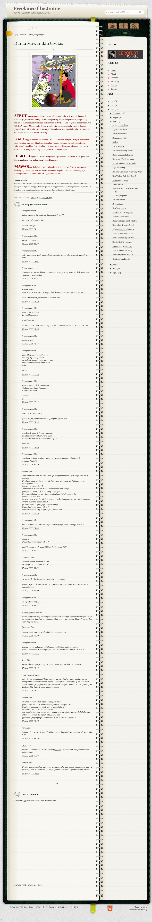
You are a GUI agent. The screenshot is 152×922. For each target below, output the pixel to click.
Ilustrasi (30, 35)
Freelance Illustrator (37, 9)
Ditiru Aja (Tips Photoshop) (123, 159)
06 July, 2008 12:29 (30, 374)
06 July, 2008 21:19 (30, 464)
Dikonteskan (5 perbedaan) (123, 229)
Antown (25, 471)
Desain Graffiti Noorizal (122, 242)
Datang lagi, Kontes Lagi (122, 246)
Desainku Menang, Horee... (123, 151)
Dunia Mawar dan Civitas (122, 233)
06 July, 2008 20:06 (30, 447)
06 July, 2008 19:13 (30, 422)
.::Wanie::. (26, 557)
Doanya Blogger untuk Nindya (124, 221)
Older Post (37, 885)
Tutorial (114, 89)
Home (29, 885)
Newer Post (20, 885)
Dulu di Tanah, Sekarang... (122, 250)
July (115, 122)
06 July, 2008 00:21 (30, 278)
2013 (113, 105)
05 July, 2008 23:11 (30, 229)
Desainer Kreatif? (119, 200)
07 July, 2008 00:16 (30, 550)
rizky (24, 728)
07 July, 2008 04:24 (30, 605)
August (116, 117)
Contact (125, 33)
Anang (24, 268)
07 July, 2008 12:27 (30, 653)
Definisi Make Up (119, 134)
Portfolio (114, 78)
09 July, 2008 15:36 (30, 756)
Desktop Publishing (120, 125)
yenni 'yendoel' (28, 675)
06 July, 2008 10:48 (30, 329)
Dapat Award (117, 184)
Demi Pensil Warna (120, 180)
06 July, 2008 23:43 (30, 528)
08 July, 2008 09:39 (30, 738)
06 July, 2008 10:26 (30, 301)
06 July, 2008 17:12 (30, 402)
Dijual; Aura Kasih (119, 129)
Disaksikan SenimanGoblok (123, 225)
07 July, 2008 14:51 (30, 690)
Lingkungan (39, 35)
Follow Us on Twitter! (112, 25)
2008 (113, 109)
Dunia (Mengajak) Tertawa (123, 238)
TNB (76, 907)
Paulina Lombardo (30, 612)
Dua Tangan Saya (119, 208)
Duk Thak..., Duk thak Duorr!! (124, 176)
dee (23, 660)
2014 (113, 101)
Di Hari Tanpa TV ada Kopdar (124, 163)
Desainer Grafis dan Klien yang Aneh (127, 172)
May (115, 268)
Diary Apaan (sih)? (119, 138)
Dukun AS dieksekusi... (121, 216)
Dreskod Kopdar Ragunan (122, 212)
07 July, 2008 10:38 (30, 636)
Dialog (115, 142)
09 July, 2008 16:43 (30, 773)
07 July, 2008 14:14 (30, 668)
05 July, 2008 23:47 (30, 261)
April (115, 273)
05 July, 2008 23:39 (30, 244)
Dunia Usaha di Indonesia (122, 155)
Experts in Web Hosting (137, 910)
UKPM (60, 123)
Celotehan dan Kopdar (121, 259)
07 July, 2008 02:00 (30, 590)
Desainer (22, 35)
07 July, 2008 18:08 (30, 721)
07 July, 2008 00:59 (30, 568)
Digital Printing (118, 167)
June (115, 264)
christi (24, 745)
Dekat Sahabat (118, 146)
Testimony (115, 81)
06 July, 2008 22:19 (30, 513)
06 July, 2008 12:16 (30, 344)
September (117, 113)
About (113, 74)
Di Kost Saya (117, 204)
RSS (134, 25)
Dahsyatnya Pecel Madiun (122, 255)
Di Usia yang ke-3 (119, 195)
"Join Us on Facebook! (123, 25)
